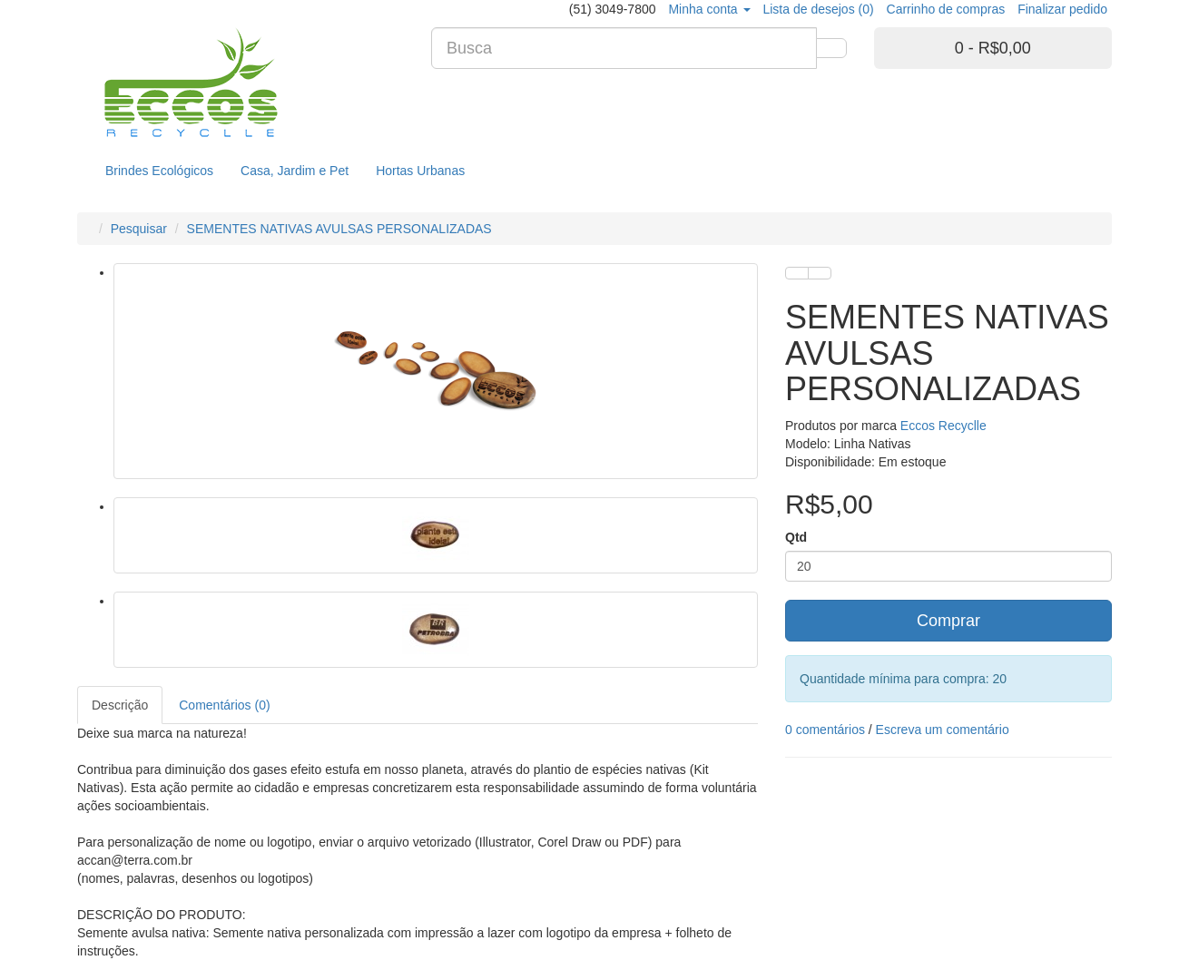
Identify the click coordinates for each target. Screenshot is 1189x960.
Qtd (796, 537)
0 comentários (825, 729)
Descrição (120, 705)
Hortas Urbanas (420, 170)
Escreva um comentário (942, 729)
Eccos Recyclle (943, 425)
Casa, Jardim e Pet (295, 170)
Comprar (948, 621)
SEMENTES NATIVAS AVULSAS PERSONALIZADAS (339, 228)
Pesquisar (139, 228)
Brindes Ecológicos (159, 170)
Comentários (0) (224, 705)
